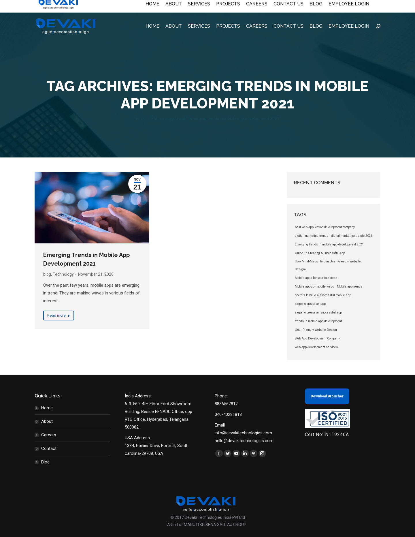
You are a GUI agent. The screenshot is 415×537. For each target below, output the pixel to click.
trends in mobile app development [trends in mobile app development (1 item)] (318, 321)
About (47, 421)
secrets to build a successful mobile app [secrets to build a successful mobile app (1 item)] (323, 295)
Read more (58, 315)
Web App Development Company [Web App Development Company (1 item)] (317, 338)
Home (47, 407)
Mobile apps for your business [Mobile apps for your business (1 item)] (316, 278)
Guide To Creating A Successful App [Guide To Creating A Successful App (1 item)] (320, 253)
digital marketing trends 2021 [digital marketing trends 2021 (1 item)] (351, 236)
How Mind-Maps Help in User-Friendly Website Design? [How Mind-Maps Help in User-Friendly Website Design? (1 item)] (328, 265)
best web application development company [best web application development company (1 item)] (325, 227)
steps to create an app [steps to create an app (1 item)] (310, 304)
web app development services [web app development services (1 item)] (316, 347)
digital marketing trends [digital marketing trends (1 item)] (311, 236)
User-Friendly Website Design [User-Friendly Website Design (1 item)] (316, 330)
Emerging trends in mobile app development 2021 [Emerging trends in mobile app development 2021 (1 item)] (329, 244)
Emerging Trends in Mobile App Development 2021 (86, 259)
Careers (48, 435)
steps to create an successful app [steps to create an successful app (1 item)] (318, 312)
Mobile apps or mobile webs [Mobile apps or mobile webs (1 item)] (314, 286)
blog (47, 274)
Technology (63, 274)
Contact (48, 448)
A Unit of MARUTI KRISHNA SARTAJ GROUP (206, 524)
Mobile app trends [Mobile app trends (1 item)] (349, 286)
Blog (45, 462)
